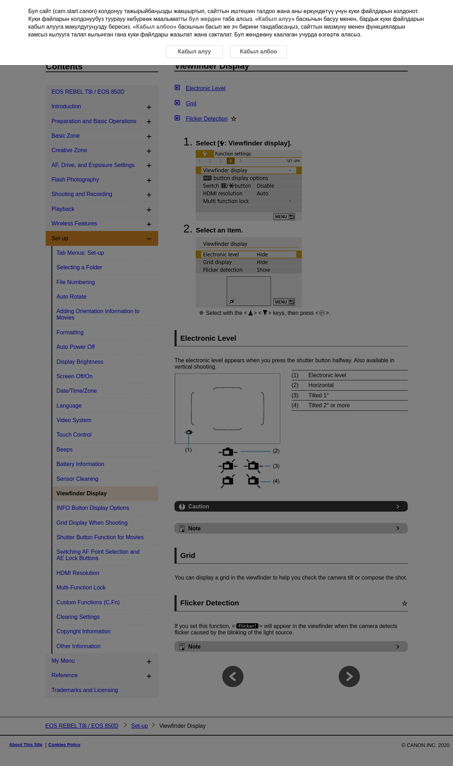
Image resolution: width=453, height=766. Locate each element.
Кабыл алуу (275, 19)
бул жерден (205, 19)
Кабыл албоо (154, 27)
